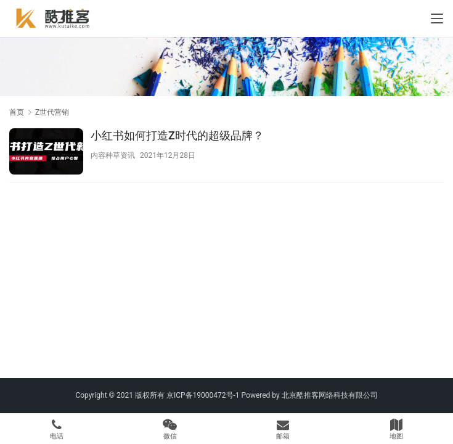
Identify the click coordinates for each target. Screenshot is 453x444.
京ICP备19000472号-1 (203, 395)
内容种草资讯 (113, 155)
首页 (16, 112)
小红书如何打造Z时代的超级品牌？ (177, 135)
